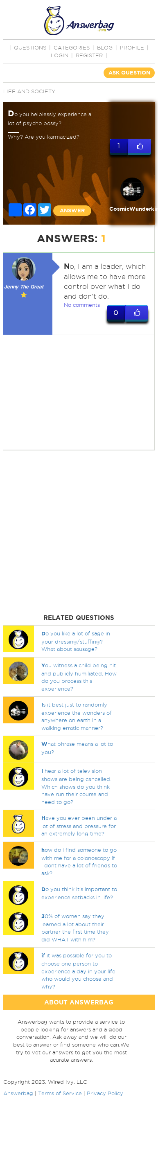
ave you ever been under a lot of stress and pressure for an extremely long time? (79, 825)
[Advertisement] (77, 392)
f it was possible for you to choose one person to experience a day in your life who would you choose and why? (78, 970)
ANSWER (72, 210)
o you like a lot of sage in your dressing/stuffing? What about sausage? (75, 641)
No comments (82, 305)
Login (59, 55)
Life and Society (29, 91)
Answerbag (18, 1093)
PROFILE (132, 47)
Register (89, 55)
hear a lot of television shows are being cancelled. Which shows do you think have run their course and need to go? (76, 786)
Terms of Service (60, 1093)
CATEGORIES (72, 47)
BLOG (105, 47)
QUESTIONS (30, 47)
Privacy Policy (105, 1093)
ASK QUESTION (129, 73)
